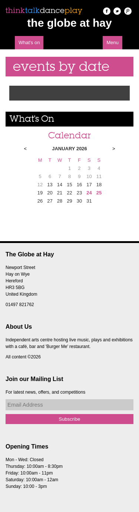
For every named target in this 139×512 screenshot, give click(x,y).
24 (89, 193)
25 (99, 193)
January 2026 (69, 148)
